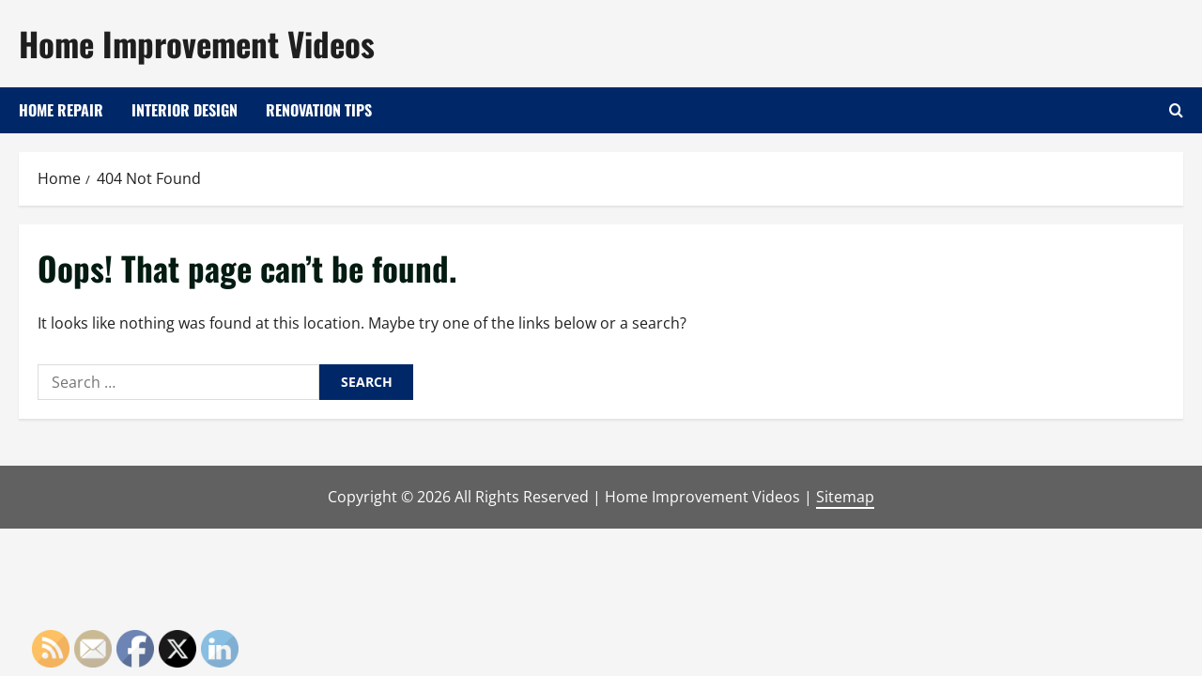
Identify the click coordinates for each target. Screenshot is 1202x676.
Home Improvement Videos (197, 43)
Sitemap (845, 496)
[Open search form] (1176, 110)
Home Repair (61, 110)
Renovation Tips (319, 110)
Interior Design (184, 110)
